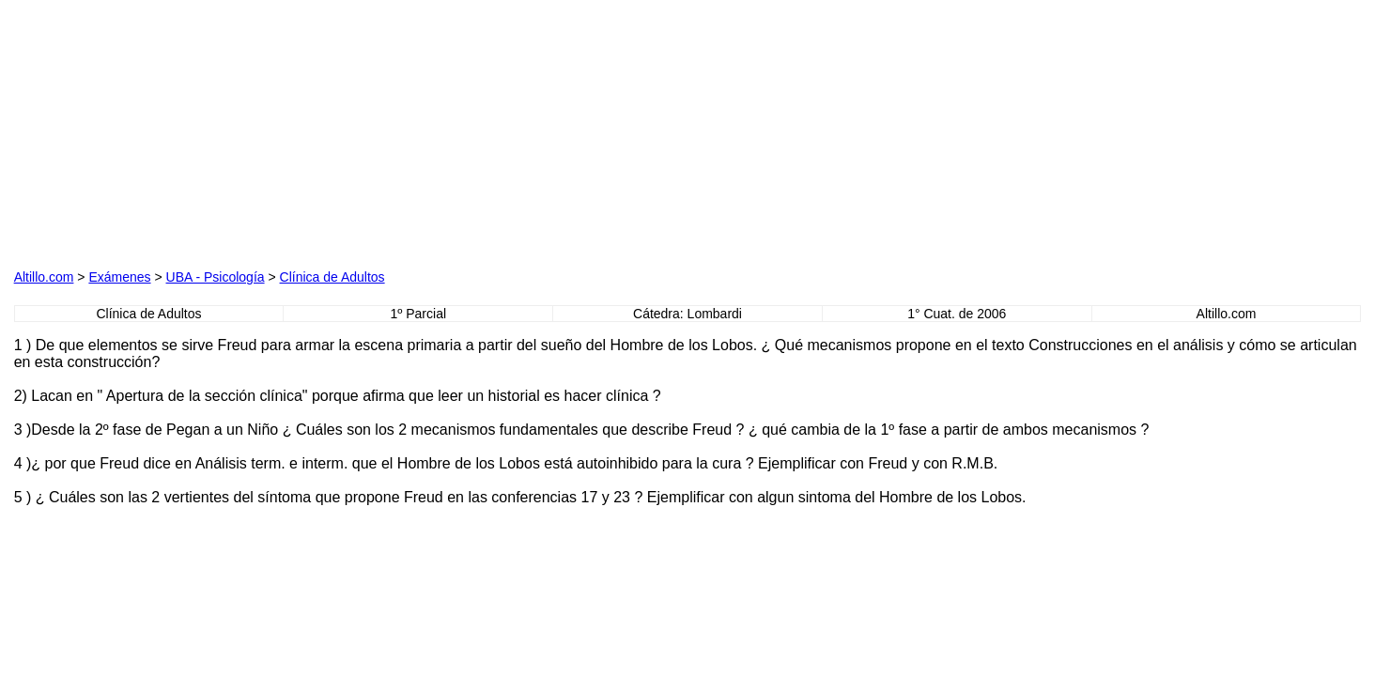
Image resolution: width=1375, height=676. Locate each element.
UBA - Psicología (215, 276)
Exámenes (119, 276)
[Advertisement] (228, 131)
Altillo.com (44, 276)
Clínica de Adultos (332, 276)
